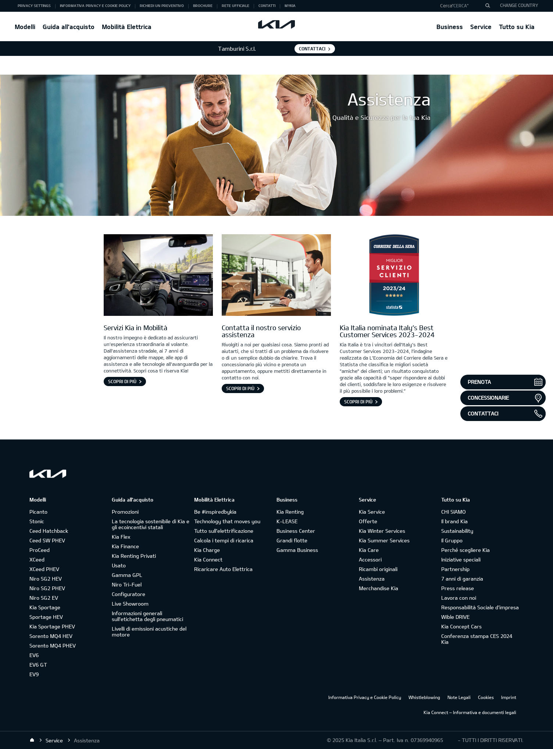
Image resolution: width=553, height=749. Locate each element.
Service (481, 27)
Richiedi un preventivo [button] (162, 5)
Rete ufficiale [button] (235, 5)
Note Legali (459, 697)
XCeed (36, 559)
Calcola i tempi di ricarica (223, 540)
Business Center (295, 531)
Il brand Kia (454, 521)
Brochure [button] (203, 5)
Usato (119, 565)
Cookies (486, 697)
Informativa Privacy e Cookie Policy (364, 697)
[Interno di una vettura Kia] (158, 276)
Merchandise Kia (378, 588)
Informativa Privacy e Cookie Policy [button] (95, 5)
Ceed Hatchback (48, 531)
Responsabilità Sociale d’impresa (480, 607)
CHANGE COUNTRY (519, 5)
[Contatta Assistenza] (276, 276)
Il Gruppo (452, 540)
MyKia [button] (290, 5)
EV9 (34, 674)
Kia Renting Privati (134, 556)
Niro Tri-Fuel (127, 584)
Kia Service (372, 512)
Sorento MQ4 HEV (50, 636)
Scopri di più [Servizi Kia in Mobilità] (122, 381)
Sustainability (457, 531)
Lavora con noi (458, 598)
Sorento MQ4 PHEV (52, 645)
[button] (462, 6)
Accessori (370, 559)
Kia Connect (208, 559)
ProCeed (39, 550)
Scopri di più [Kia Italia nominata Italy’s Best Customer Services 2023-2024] (358, 401)
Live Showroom (130, 603)
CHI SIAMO (453, 512)
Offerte (368, 521)
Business (449, 27)
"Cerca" (460, 5)
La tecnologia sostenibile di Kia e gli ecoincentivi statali (150, 524)
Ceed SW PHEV (47, 540)
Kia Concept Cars (461, 626)
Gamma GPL (127, 575)
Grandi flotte (291, 540)
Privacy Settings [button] (34, 5)
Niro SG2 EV (43, 598)
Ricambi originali (378, 569)
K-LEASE (286, 521)
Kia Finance (125, 546)
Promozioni (125, 512)
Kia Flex (121, 537)
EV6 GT (38, 664)
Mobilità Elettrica (126, 27)
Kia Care (369, 550)
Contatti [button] (266, 5)
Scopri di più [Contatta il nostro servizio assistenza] (240, 388)
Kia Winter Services (382, 531)
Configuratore (128, 594)
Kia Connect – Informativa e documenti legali (470, 712)
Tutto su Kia (517, 27)
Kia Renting (290, 512)
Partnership (455, 569)
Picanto (38, 512)
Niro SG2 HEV (45, 578)
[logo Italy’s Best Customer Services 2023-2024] (394, 276)
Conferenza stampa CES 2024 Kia (476, 639)
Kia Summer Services (384, 540)
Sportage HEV (46, 617)
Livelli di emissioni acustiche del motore (149, 631)
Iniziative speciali (461, 559)
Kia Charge (207, 550)
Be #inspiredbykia (215, 512)
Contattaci (312, 48)
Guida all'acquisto (68, 27)
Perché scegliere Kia (465, 550)
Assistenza (372, 578)
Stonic (36, 521)
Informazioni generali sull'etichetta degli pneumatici (147, 616)
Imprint (508, 697)
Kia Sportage (44, 607)
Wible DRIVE (455, 617)
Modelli (25, 27)
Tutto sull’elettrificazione (223, 531)
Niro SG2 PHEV (47, 588)
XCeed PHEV (44, 569)
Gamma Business (297, 550)
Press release (457, 588)
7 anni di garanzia (462, 578)
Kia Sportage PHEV (52, 626)
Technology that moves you (227, 521)
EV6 (34, 655)
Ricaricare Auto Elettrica (223, 569)
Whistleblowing (424, 697)
